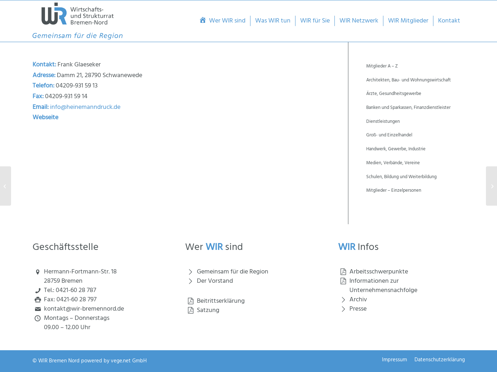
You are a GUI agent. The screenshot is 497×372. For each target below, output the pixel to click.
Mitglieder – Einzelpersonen (393, 190)
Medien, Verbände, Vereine (393, 163)
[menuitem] (222, 21)
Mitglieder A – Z (382, 66)
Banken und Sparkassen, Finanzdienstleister (408, 107)
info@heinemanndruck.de (85, 107)
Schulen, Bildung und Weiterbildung (401, 177)
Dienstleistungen (383, 121)
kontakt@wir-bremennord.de (84, 309)
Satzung (208, 310)
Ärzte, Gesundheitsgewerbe (393, 93)
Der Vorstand (215, 281)
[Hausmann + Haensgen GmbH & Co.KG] (5, 186)
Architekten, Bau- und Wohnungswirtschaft (408, 80)
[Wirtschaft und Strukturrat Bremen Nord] (78, 21)
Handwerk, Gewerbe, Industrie (396, 149)
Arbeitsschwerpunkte (378, 272)
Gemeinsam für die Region (232, 272)
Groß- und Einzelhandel (389, 135)
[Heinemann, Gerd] (491, 186)
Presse (358, 309)
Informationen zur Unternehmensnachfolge (383, 286)
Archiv (358, 300)
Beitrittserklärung (221, 301)
